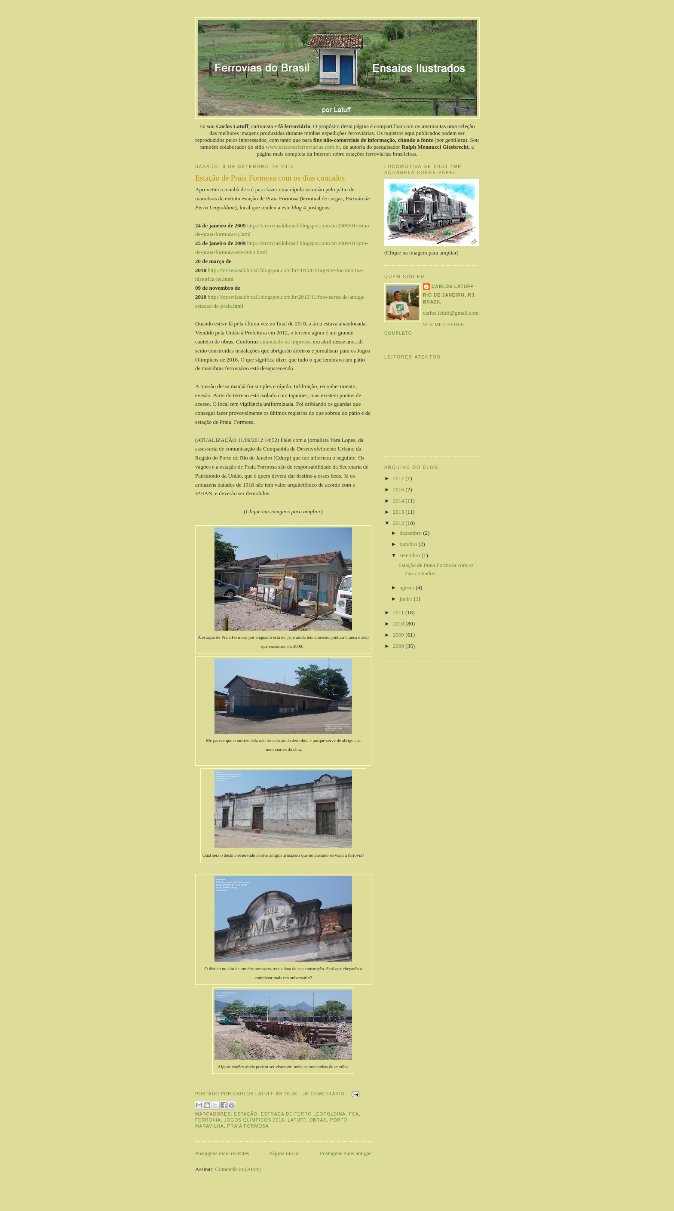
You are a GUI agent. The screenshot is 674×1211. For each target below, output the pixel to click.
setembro (411, 555)
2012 (399, 523)
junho (407, 598)
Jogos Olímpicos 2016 (254, 1120)
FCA (354, 1114)
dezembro (411, 533)
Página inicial (284, 1153)
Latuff (297, 1120)
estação (245, 1114)
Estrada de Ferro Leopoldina (303, 1114)
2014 (399, 500)
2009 (399, 635)
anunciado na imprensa (286, 341)
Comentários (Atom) (238, 1169)
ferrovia (208, 1120)
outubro (409, 544)
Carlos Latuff (452, 286)
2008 (399, 646)
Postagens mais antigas (345, 1153)
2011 (399, 612)
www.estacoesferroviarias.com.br (303, 147)
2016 (399, 489)
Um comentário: (324, 1093)
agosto (408, 587)
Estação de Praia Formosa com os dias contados (270, 178)
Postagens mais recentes (222, 1153)
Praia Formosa (248, 1126)
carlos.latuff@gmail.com (450, 313)
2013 (399, 512)
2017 (399, 478)
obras (318, 1120)
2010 (399, 623)
